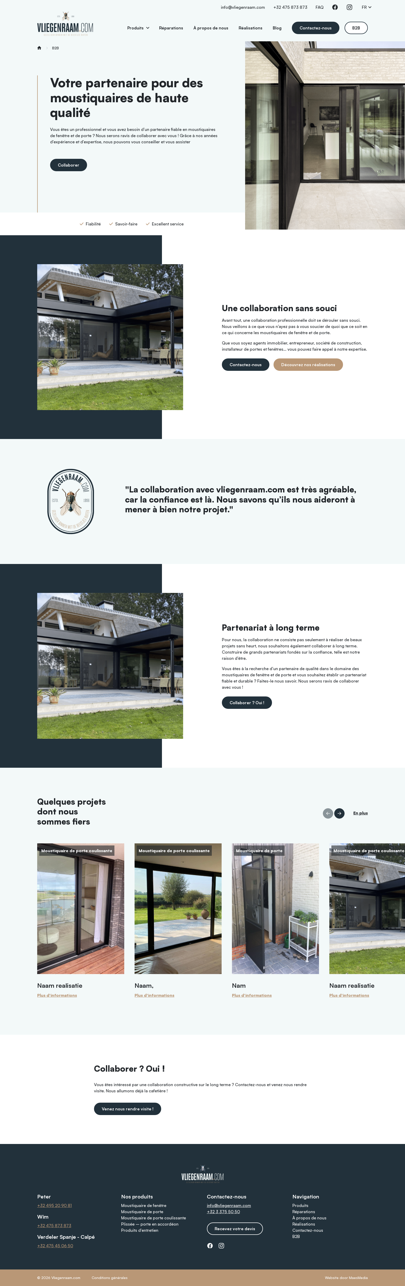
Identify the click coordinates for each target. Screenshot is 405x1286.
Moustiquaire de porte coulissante (153, 1217)
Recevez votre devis (235, 1228)
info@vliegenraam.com (243, 7)
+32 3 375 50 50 (223, 1211)
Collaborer (68, 165)
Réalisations (250, 27)
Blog (277, 27)
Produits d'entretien (139, 1230)
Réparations (171, 27)
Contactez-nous (316, 27)
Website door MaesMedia (346, 1277)
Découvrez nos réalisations (308, 364)
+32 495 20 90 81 (54, 1205)
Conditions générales (110, 1277)
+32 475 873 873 (290, 7)
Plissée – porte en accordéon (149, 1224)
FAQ (320, 7)
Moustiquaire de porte (142, 1211)
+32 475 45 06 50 (55, 1245)
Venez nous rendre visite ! (127, 1108)
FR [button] (367, 7)
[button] (339, 813)
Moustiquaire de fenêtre (143, 1205)
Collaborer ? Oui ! (247, 702)
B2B (356, 27)
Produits (135, 27)
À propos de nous (210, 27)
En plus (360, 812)
